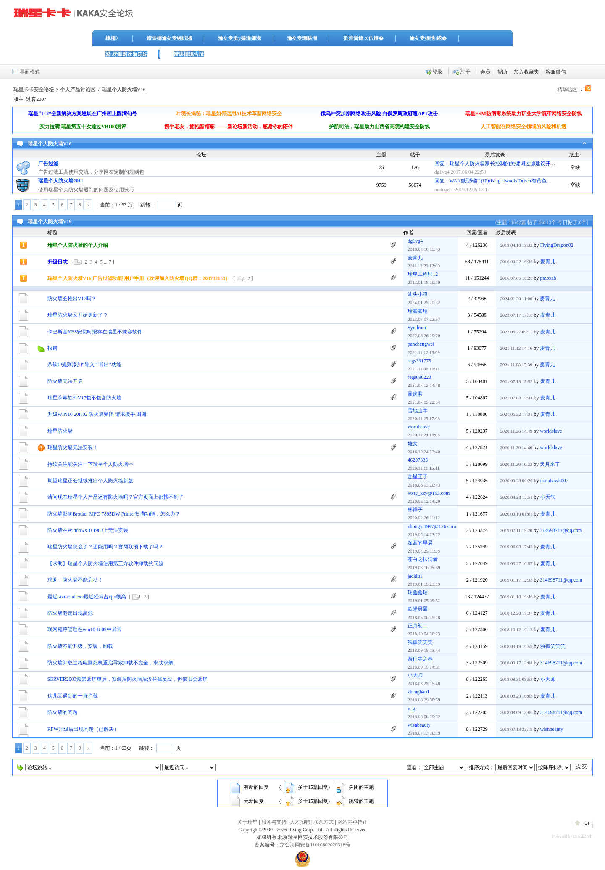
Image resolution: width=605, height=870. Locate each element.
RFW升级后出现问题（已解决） (83, 729)
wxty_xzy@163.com (429, 493)
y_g (411, 708)
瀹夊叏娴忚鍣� (428, 38)
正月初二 (418, 626)
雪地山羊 (418, 410)
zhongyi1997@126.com (432, 526)
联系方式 (323, 822)
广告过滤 (48, 164)
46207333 (418, 460)
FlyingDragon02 (556, 245)
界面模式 (30, 72)
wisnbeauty (419, 725)
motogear (443, 190)
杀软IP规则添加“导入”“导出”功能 (84, 365)
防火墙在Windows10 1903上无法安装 (88, 530)
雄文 (413, 444)
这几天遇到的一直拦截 (72, 696)
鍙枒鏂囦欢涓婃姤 (126, 54)
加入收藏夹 (526, 72)
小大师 (415, 675)
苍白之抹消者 (423, 559)
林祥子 (415, 510)
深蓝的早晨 (420, 543)
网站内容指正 (352, 822)
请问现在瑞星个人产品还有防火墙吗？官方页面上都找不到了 (115, 497)
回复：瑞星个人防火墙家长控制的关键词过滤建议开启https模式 (504, 164)
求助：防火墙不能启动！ (75, 580)
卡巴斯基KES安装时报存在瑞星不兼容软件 (95, 332)
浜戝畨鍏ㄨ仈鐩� (363, 38)
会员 (485, 72)
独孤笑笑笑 (420, 642)
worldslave (419, 427)
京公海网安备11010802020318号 (315, 845)
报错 (52, 348)
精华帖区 (567, 90)
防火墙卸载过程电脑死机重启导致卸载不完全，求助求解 (110, 663)
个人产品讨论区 (77, 90)
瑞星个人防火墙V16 (124, 90)
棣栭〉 (113, 38)
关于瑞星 (247, 822)
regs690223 (419, 377)
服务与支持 (274, 822)
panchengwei (421, 344)
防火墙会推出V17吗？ (72, 298)
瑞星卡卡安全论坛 (33, 90)
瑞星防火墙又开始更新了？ (77, 315)
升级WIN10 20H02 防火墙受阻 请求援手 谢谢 (97, 414)
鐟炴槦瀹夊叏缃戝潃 (169, 38)
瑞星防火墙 (60, 431)
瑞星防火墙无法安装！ (72, 447)
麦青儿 (415, 258)
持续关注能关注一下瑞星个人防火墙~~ (90, 464)
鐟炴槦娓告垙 (189, 54)
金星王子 (418, 476)
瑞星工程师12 (423, 274)
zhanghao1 (418, 692)
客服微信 (556, 72)
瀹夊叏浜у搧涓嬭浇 (239, 38)
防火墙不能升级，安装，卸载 (80, 646)
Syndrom (417, 328)
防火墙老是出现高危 (70, 613)
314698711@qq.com (561, 530)
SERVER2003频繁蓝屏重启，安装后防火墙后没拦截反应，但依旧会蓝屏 (127, 679)
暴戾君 (415, 394)
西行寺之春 (420, 659)
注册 (465, 72)
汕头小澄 (418, 294)
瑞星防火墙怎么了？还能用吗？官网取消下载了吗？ (105, 547)
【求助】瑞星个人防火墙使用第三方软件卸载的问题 (105, 563)
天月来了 (550, 464)
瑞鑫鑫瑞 (418, 311)
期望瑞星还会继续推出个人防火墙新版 (90, 481)
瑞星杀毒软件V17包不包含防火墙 (84, 398)
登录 (437, 72)
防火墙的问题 (62, 712)
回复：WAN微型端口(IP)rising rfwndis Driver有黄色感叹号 (498, 181)
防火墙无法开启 (65, 381)
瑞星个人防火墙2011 (60, 181)
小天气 (547, 497)
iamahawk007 (554, 481)
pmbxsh (548, 278)
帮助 (502, 72)
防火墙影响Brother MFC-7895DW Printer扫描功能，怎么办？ (113, 514)
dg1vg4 (442, 172)
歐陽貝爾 (418, 609)
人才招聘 (300, 822)
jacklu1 (415, 576)
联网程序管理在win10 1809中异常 (84, 629)
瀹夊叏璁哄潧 (302, 38)
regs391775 (419, 361)
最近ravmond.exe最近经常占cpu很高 (86, 597)
